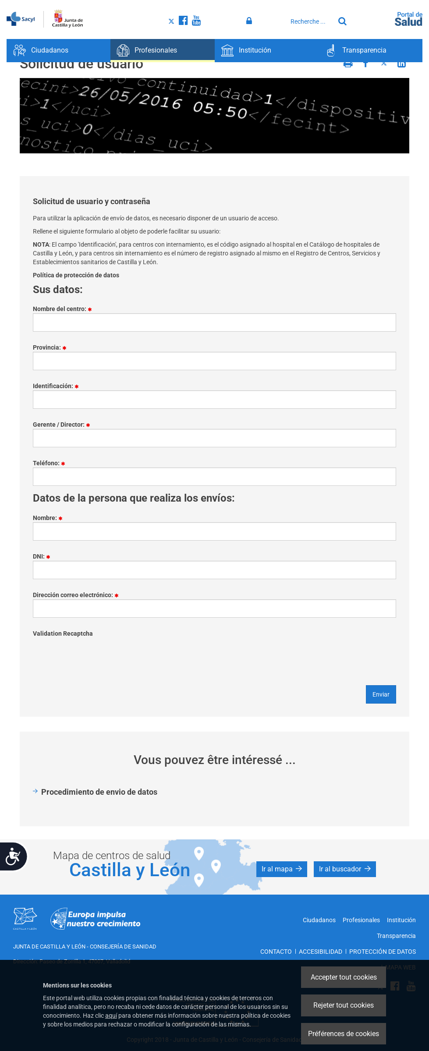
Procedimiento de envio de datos (99, 791)
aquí (111, 1015)
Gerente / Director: (64, 425)
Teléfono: (52, 463)
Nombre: (51, 518)
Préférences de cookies (343, 1034)
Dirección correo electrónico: (79, 595)
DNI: (45, 557)
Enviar (381, 694)
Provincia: (53, 348)
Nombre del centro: (65, 309)
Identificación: (59, 386)
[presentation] (99, 655)
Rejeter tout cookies (343, 1005)
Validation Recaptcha (63, 633)
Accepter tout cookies (344, 977)
